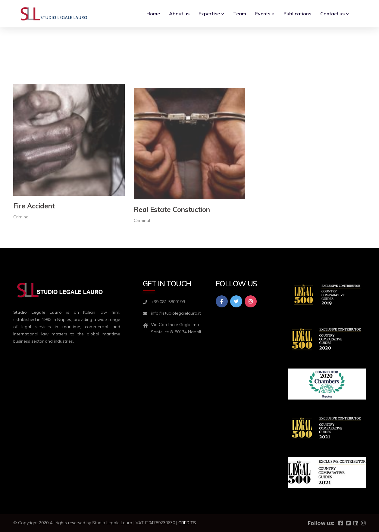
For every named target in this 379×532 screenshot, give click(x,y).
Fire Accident (34, 266)
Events (262, 14)
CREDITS (187, 522)
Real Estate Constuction (172, 275)
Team (239, 14)
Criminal (21, 277)
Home (153, 14)
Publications (297, 14)
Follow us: (321, 523)
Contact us (332, 14)
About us (179, 14)
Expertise (209, 14)
